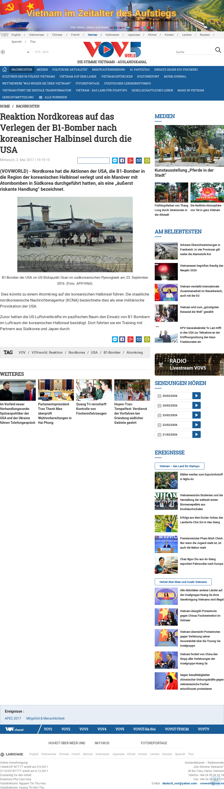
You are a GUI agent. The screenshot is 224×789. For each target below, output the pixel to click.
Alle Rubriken (52, 97)
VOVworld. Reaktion (47, 352)
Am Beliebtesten (178, 231)
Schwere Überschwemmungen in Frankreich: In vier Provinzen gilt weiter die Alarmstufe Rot (200, 249)
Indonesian (112, 34)
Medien (42, 69)
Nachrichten (22, 69)
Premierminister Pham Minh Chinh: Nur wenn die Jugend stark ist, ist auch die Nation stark (201, 543)
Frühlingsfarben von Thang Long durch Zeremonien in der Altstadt (171, 210)
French (75, 34)
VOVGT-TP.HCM (177, 729)
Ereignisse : (14, 711)
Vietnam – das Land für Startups (180, 466)
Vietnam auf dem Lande (78, 76)
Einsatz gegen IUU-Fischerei (176, 69)
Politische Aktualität (70, 69)
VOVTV (203, 729)
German (92, 34)
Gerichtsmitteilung (18, 97)
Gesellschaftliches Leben (152, 90)
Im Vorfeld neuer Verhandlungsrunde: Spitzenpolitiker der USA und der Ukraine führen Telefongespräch (17, 413)
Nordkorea (77, 352)
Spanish (180, 754)
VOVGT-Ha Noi (144, 729)
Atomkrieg (135, 352)
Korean (169, 34)
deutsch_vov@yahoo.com (179, 783)
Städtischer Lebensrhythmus (127, 83)
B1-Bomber (112, 352)
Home (5, 106)
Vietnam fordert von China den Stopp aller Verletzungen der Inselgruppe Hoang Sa (199, 659)
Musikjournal (175, 76)
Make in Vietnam (191, 90)
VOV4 (101, 729)
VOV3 (83, 729)
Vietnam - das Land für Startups (101, 90)
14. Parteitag (140, 69)
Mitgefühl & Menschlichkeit (45, 718)
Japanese (134, 34)
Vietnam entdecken (117, 76)
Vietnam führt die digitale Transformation (36, 90)
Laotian (187, 34)
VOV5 (119, 729)
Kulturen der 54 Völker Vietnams (28, 76)
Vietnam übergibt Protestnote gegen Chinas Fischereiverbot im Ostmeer (200, 616)
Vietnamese (36, 34)
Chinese (57, 34)
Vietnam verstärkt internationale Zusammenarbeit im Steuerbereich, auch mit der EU (201, 291)
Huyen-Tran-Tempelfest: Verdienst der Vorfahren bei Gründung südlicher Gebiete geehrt (130, 413)
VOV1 (48, 729)
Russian (205, 34)
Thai (191, 754)
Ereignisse (170, 452)
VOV (22, 352)
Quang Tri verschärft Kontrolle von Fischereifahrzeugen (91, 408)
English (16, 34)
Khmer (152, 34)
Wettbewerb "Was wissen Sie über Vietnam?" (36, 83)
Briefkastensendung (108, 69)
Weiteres (12, 374)
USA (94, 352)
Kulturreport (148, 76)
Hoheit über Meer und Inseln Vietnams (183, 582)
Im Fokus (102, 743)
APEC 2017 (13, 718)
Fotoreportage (88, 83)
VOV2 (65, 729)
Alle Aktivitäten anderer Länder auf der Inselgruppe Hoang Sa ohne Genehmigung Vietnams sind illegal (202, 595)
